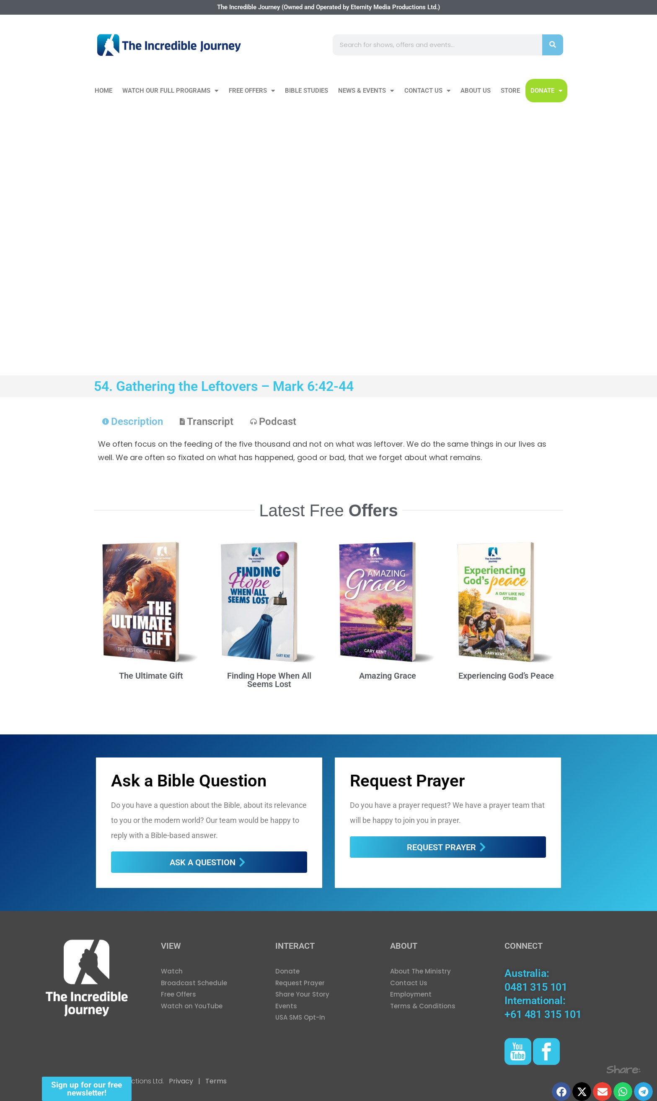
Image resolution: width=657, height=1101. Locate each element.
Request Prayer (407, 781)
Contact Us (427, 90)
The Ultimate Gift (151, 676)
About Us (475, 90)
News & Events (366, 90)
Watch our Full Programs (170, 90)
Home (103, 90)
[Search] (552, 44)
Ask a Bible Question (188, 781)
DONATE (546, 90)
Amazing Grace (387, 676)
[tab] (132, 421)
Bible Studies (306, 90)
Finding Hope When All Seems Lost (269, 680)
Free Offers (252, 90)
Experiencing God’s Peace (506, 676)
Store (510, 90)
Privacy (181, 1081)
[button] (561, 1091)
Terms (215, 1081)
